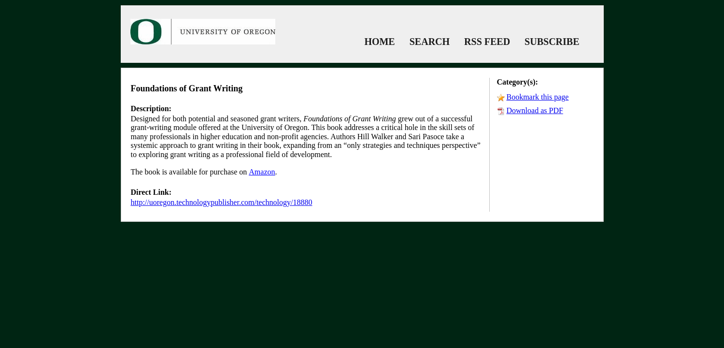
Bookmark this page (538, 97)
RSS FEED (487, 41)
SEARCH (430, 41)
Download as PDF (535, 110)
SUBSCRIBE (552, 41)
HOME (379, 41)
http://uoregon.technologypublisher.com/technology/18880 (221, 202)
